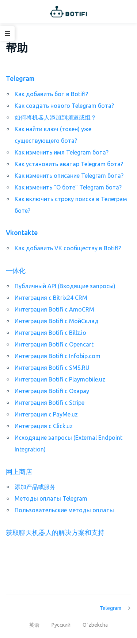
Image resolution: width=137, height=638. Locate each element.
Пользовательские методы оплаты (64, 510)
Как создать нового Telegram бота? (64, 105)
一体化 (16, 270)
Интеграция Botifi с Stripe (49, 402)
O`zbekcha (95, 625)
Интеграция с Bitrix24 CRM (51, 297)
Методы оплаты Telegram (51, 498)
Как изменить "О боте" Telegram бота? (68, 187)
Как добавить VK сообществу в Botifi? (68, 248)
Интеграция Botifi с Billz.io (50, 332)
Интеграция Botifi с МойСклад (57, 321)
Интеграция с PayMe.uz (46, 414)
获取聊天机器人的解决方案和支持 (55, 532)
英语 (35, 625)
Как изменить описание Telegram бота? (69, 175)
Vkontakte (22, 232)
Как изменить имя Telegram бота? (62, 152)
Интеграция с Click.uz (44, 426)
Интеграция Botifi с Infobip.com (57, 356)
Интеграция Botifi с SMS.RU (52, 367)
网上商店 (19, 471)
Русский (62, 625)
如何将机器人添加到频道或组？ (55, 117)
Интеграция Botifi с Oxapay (52, 391)
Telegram (20, 78)
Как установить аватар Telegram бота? (69, 164)
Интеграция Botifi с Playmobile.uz (60, 379)
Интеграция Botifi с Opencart (54, 344)
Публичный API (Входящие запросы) (65, 286)
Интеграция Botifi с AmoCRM (54, 309)
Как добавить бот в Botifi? (51, 94)
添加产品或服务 (35, 487)
